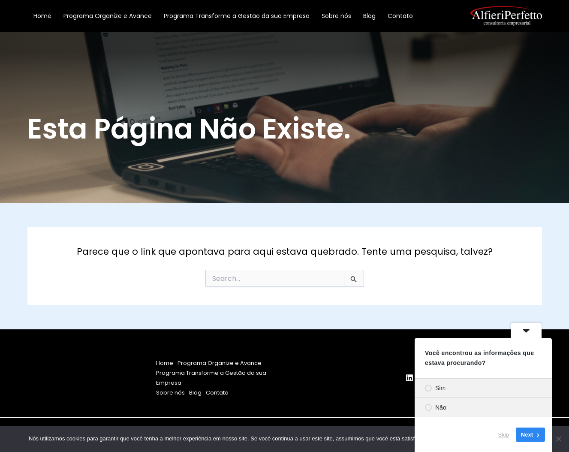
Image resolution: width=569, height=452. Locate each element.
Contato (400, 16)
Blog (369, 16)
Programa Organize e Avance (107, 16)
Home (42, 16)
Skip (503, 434)
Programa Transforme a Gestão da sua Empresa (237, 16)
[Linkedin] (409, 378)
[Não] (558, 438)
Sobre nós (336, 16)
